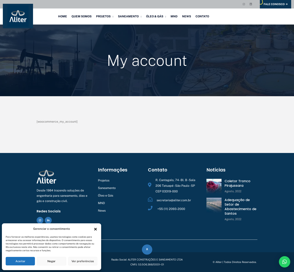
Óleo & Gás (154, 16)
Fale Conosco (276, 4)
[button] (95, 229)
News (186, 16)
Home (62, 16)
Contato (202, 16)
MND (174, 16)
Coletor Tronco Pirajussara (237, 183)
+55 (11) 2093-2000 (171, 209)
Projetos (103, 16)
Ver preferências (83, 261)
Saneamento (128, 16)
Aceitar (20, 261)
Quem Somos (82, 16)
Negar (51, 261)
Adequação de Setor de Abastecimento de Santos (240, 206)
